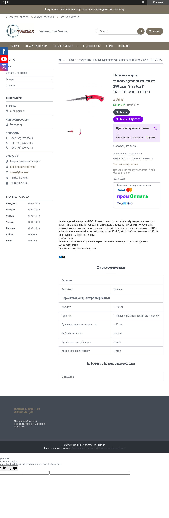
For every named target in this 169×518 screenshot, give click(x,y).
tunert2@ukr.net (19, 172)
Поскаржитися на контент (84, 448)
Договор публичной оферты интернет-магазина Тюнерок (30, 424)
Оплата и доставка (36, 46)
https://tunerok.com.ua (22, 166)
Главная (14, 46)
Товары (10, 79)
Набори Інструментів (79, 59)
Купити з (130, 119)
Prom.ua (101, 445)
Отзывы (10, 85)
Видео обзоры (91, 46)
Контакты (124, 46)
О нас (109, 46)
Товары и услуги (63, 46)
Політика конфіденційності (111, 448)
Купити (123, 112)
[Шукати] (141, 31)
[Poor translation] (12, 468)
